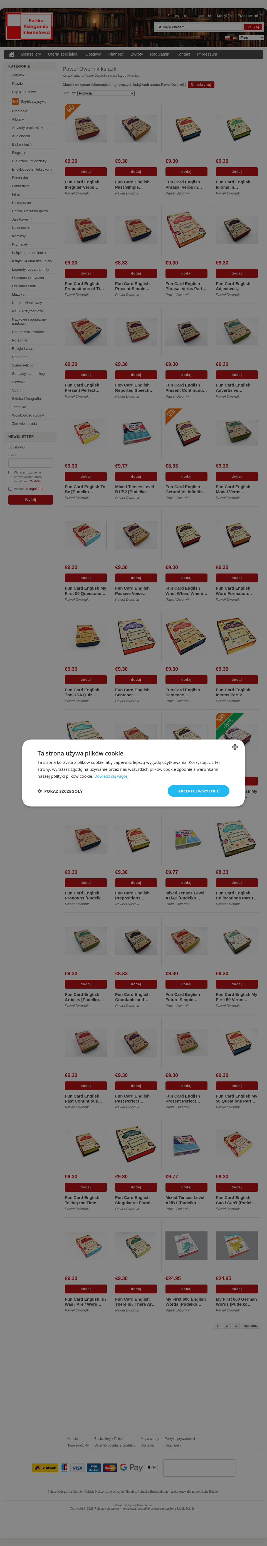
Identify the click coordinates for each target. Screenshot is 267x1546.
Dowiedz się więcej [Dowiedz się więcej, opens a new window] (112, 775)
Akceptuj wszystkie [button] (197, 790)
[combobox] (235, 746)
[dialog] (133, 773)
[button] (60, 790)
